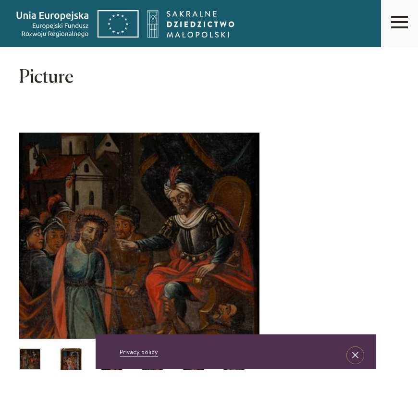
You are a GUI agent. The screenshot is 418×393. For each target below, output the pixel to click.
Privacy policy (139, 351)
